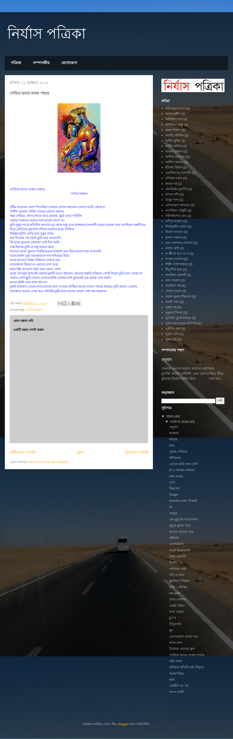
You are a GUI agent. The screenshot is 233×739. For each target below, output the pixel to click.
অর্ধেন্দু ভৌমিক (174, 135)
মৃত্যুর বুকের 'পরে (179, 525)
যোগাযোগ (69, 63)
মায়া (172, 445)
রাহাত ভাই (172, 248)
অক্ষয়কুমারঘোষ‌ (175, 108)
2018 (170, 416)
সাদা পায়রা (176, 612)
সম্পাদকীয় (41, 63)
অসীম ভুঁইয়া (173, 140)
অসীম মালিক (173, 146)
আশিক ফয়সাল (175, 156)
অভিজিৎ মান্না (174, 124)
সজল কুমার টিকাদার (178, 296)
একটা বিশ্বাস (177, 605)
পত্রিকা (16, 63)
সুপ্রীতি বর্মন (173, 328)
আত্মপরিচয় (176, 673)
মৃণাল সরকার (173, 237)
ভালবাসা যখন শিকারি (183, 501)
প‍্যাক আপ (175, 642)
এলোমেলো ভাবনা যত (183, 636)
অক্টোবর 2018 (179, 421)
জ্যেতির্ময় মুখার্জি (176, 189)
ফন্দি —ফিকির (178, 587)
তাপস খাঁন (172, 194)
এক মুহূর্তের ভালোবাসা (183, 519)
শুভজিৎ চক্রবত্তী (175, 275)
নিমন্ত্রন (173, 495)
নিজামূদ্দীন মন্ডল (176, 226)
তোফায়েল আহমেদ (177, 205)
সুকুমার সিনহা (174, 312)
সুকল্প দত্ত (171, 307)
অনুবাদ (166, 360)
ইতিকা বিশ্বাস (173, 167)
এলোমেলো (176, 544)
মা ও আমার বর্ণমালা (182, 470)
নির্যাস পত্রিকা (46, 34)
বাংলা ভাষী (176, 692)
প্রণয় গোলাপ (177, 599)
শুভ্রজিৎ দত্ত (173, 285)
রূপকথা (174, 433)
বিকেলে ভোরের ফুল (182, 649)
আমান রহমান (174, 151)
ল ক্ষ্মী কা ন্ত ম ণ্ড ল (177, 253)
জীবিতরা (175, 458)
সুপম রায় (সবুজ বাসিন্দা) (181, 323)
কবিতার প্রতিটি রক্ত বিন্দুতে (186, 667)
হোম (80, 452)
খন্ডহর (173, 513)
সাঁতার (173, 439)
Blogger (123, 724)
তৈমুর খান (171, 200)
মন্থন (172, 679)
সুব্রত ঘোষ (172, 334)
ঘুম (171, 630)
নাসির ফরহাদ (34, 310)
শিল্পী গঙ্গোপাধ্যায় (176, 264)
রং (170, 507)
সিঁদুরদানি (175, 624)
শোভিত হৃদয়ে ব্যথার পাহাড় (186, 655)
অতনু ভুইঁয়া (172, 113)
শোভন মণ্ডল (173, 291)
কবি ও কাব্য (176, 575)
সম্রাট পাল (172, 302)
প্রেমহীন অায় (179, 685)
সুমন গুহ (171, 339)
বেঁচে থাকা (175, 661)
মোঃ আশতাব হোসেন (178, 243)
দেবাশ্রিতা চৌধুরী (176, 210)
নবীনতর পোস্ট (22, 452)
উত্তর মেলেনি (177, 556)
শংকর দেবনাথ (174, 259)
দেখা (172, 482)
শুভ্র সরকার (172, 280)
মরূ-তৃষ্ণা (174, 593)
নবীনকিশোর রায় (175, 216)
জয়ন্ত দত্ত (171, 183)
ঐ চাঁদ (173, 562)
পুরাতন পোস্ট (136, 452)
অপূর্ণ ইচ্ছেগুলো (179, 550)
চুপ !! (172, 618)
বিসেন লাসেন (174, 232)
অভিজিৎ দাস (174, 119)
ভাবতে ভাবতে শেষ (181, 532)
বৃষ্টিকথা (174, 538)
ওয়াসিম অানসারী (178, 173)
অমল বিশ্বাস (173, 130)
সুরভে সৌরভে (178, 451)
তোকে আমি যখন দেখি (183, 464)
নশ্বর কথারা (176, 476)
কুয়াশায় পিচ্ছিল (179, 581)
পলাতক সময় (177, 569)
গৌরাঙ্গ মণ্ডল (173, 178)
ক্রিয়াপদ (174, 488)
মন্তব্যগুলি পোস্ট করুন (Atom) (48, 462)
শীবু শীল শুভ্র (173, 269)
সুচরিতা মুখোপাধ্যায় (178, 318)
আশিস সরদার (174, 162)
